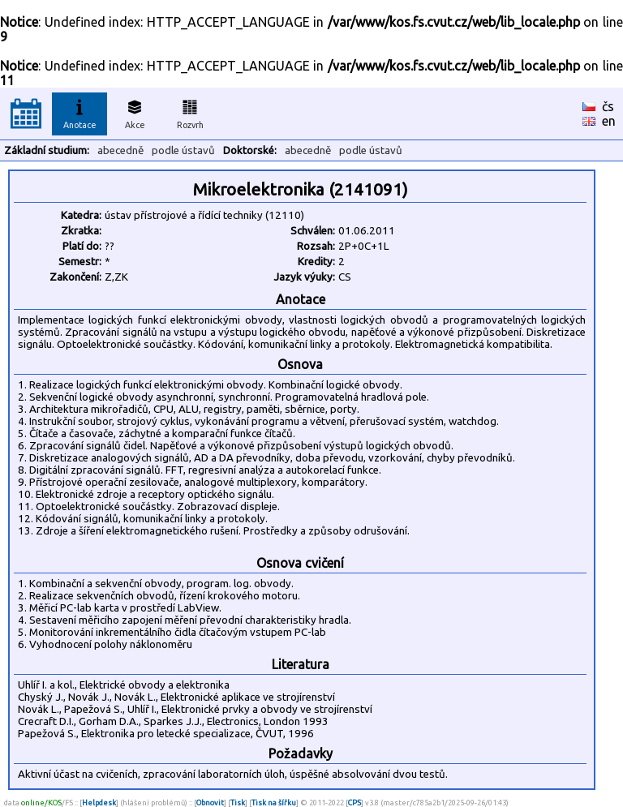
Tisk (237, 802)
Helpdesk (99, 802)
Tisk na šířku (273, 802)
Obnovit (210, 802)
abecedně (120, 150)
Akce (135, 112)
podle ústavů (183, 150)
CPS (354, 802)
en (609, 121)
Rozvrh (190, 112)
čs (608, 106)
